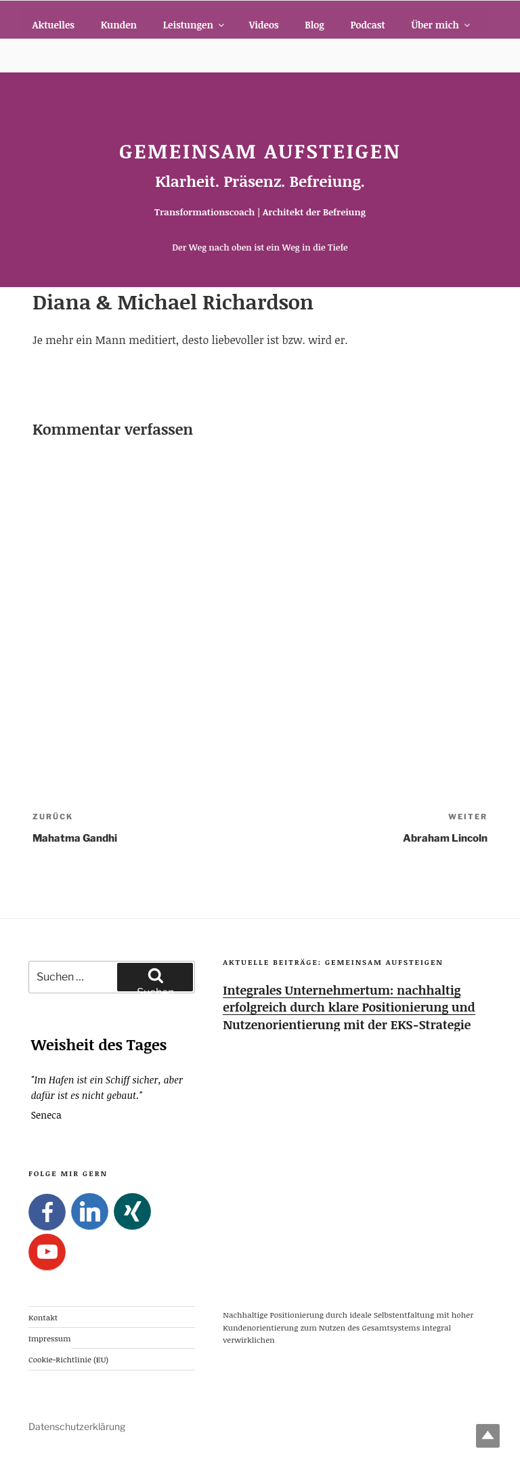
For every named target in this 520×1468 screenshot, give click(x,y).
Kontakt (43, 1316)
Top (488, 1436)
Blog (314, 24)
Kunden (119, 24)
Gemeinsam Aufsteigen (260, 151)
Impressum (49, 1338)
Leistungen (194, 24)
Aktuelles (53, 24)
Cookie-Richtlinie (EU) (68, 1359)
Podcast (367, 24)
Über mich (441, 24)
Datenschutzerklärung (76, 1426)
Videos (264, 24)
